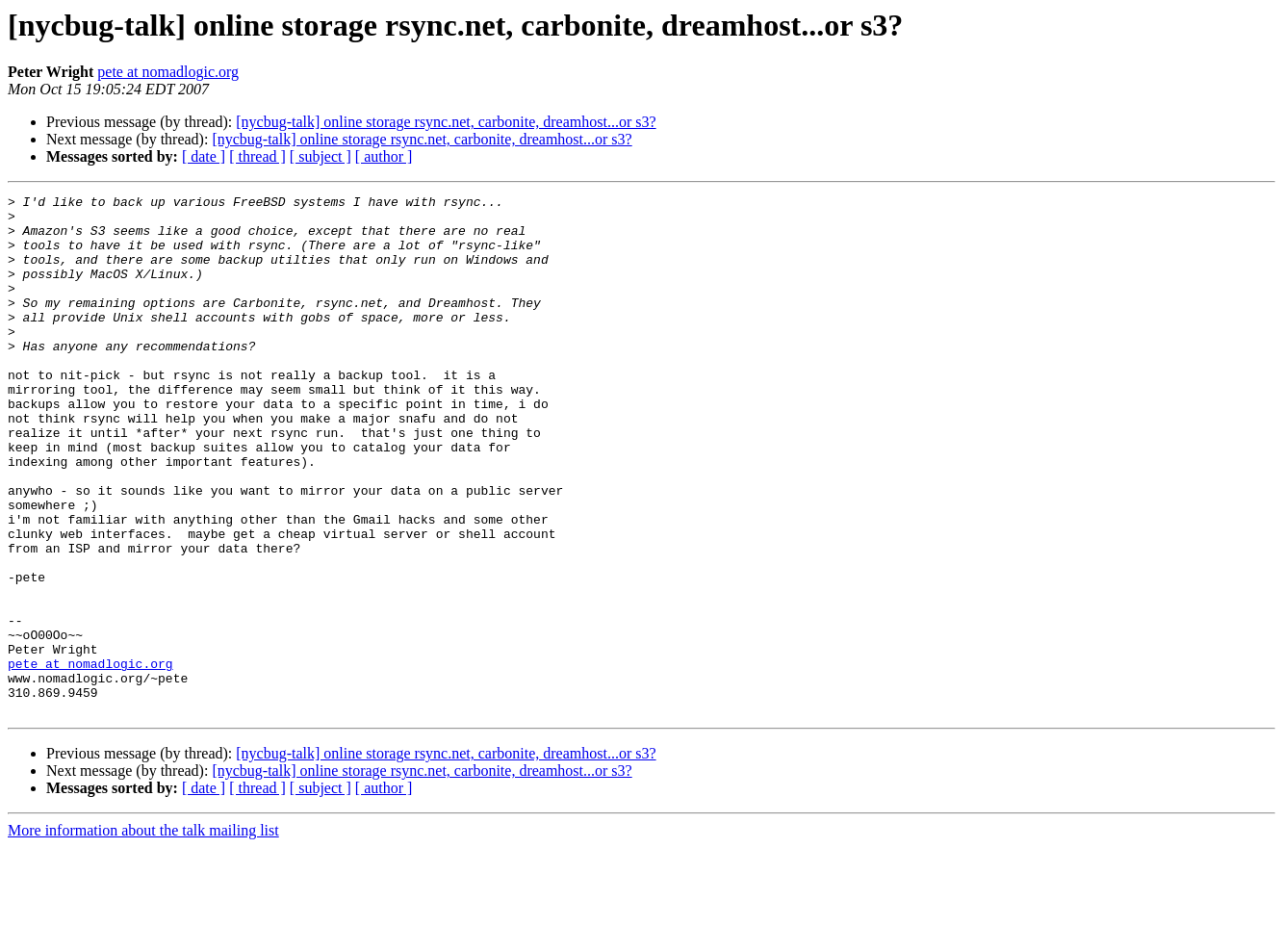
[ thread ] (257, 156)
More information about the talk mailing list (143, 934)
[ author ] (384, 156)
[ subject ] (320, 156)
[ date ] (203, 156)
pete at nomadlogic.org (168, 72)
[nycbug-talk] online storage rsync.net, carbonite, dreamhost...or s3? (445, 122)
